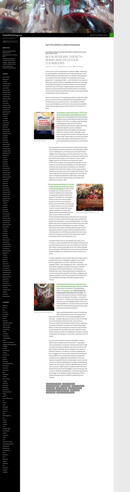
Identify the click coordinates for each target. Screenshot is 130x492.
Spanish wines (6, 446)
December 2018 (6, 172)
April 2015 (5, 261)
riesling (4, 422)
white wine (5, 463)
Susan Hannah (51, 392)
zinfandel (5, 470)
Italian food (5, 385)
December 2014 (6, 270)
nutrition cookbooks (75, 388)
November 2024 (6, 83)
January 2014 (6, 283)
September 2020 (7, 133)
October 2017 (6, 196)
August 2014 (6, 279)
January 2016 (6, 242)
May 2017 (5, 207)
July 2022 (5, 116)
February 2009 (6, 296)
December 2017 (6, 192)
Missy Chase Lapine (62, 388)
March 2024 (6, 88)
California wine (6, 325)
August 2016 (6, 227)
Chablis (4, 331)
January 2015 (6, 268)
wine (4, 465)
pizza (4, 413)
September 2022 (7, 111)
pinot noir (5, 411)
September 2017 (7, 198)
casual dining (6, 329)
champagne (5, 333)
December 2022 (6, 105)
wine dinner (5, 467)
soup (55, 53)
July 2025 (5, 81)
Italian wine (5, 387)
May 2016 (5, 233)
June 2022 (5, 118)
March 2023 (6, 103)
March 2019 (6, 166)
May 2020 (5, 138)
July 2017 (5, 203)
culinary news (6, 355)
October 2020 (6, 131)
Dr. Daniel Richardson (53, 386)
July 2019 (5, 157)
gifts (4, 372)
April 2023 (5, 101)
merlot (4, 396)
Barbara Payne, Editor (65, 66)
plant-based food (7, 415)
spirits (4, 452)
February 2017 (6, 213)
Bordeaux (5, 316)
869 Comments (79, 66)
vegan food (5, 459)
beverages (55, 52)
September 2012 (7, 285)
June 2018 (5, 181)
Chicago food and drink (8, 342)
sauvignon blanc (6, 428)
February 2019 (6, 168)
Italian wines (6, 389)
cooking (4, 352)
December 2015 (6, 244)
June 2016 (5, 231)
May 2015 (5, 259)
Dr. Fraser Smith (65, 386)
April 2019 (5, 164)
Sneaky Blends (75, 390)
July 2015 (5, 255)
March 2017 (6, 211)
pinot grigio (5, 407)
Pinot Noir (5, 409)
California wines (6, 327)
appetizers (49, 52)
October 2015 (6, 248)
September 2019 (7, 153)
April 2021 (5, 127)
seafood (4, 433)
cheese (4, 340)
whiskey (4, 461)
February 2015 (6, 266)
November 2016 (6, 220)
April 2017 (5, 209)
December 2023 (6, 92)
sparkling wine (6, 450)
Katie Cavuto (50, 388)
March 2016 (6, 237)
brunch (70, 52)
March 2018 (6, 187)
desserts (5, 357)
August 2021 (6, 125)
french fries (5, 368)
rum (4, 426)
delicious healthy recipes (54, 383)
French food (6, 365)
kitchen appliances (7, 391)
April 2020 (5, 140)
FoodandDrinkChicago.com (12, 35)
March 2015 (6, 263)
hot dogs (5, 381)
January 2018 (6, 190)
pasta (4, 404)
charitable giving (6, 338)
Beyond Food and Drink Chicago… (99, 35)
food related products (8, 363)
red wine (5, 420)
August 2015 (6, 253)
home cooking (6, 378)
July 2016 (5, 229)
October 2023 (6, 96)
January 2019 (6, 170)
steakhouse (5, 454)
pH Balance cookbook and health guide (58, 390)
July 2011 (5, 292)
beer (4, 310)
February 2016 (6, 240)
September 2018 (7, 177)
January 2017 (6, 216)
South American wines (8, 444)
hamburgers (5, 374)
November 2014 (6, 272)
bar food (5, 307)
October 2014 (6, 274)
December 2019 (6, 148)
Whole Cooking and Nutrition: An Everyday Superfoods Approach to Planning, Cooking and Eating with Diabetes (61, 186)
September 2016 (7, 224)
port (4, 417)
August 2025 (6, 79)
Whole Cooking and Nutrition (65, 392)
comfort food (77, 52)
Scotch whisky (6, 431)
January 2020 (6, 146)
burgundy (5, 320)
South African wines (7, 441)
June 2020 (5, 135)
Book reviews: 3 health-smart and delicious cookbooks (64, 60)
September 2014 (7, 276)
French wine (6, 370)
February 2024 (6, 90)
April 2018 (5, 185)
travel (4, 457)
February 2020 (6, 144)
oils (3, 400)
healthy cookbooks (78, 386)
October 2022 (6, 109)
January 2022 (6, 122)
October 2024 (6, 85)
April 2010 (5, 294)
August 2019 (6, 155)
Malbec (4, 394)
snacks (51, 53)
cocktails (5, 348)
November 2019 (6, 151)
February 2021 (6, 129)
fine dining (5, 361)
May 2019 (5, 161)
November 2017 (6, 194)
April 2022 (5, 120)
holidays (5, 376)
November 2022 (6, 107)
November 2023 (6, 94)
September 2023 (7, 98)
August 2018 (6, 179)
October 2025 (6, 77)
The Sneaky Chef (67, 290)
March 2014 (6, 281)
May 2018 (5, 183)
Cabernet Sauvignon (7, 323)
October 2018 (6, 174)
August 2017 (6, 200)
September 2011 (7, 289)
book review (63, 52)
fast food (5, 359)
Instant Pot (5, 383)
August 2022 (6, 114)
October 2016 (6, 222)
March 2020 (6, 142)
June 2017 (5, 205)
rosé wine (5, 424)
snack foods (5, 435)
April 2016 (5, 235)
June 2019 (5, 159)
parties (4, 402)
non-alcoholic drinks (7, 398)
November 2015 (6, 246)
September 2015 (7, 250)
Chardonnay (6, 336)
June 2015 (5, 257)
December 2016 (6, 218)
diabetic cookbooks (68, 383)
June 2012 (5, 287)
